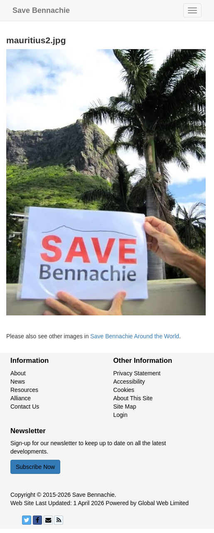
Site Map (124, 406)
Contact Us (24, 406)
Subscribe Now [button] (35, 467)
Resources (24, 390)
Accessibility (129, 381)
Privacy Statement (137, 373)
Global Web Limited (163, 503)
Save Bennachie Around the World (134, 336)
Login (120, 415)
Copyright (22, 494)
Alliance (20, 398)
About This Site (133, 398)
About (18, 373)
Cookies (124, 390)
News (17, 381)
